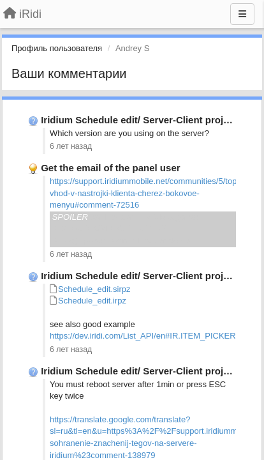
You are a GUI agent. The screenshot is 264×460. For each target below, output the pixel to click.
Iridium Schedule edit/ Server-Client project (139, 119)
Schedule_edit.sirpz (94, 289)
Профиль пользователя (56, 48)
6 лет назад (71, 146)
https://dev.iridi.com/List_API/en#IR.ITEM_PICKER (143, 336)
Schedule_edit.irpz (92, 300)
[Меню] (242, 14)
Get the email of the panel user (110, 167)
